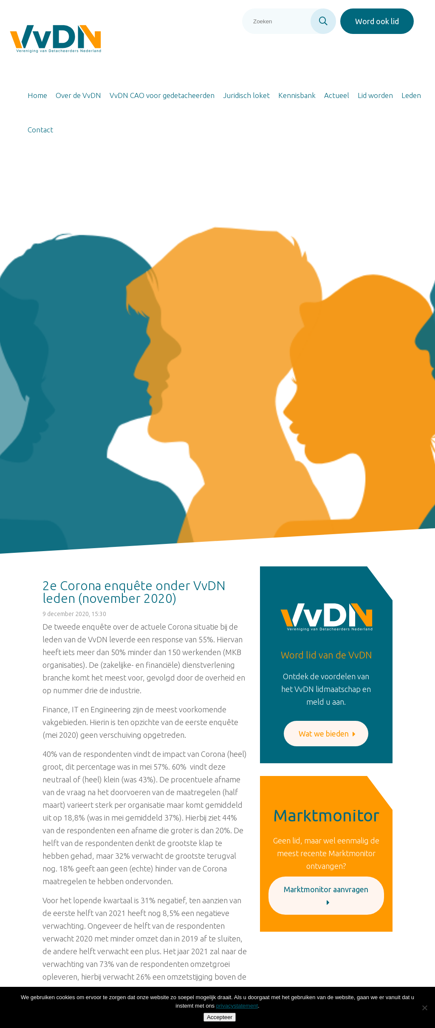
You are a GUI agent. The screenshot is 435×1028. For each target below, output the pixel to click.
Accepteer (219, 1017)
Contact (40, 130)
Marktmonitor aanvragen (326, 895)
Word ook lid (377, 21)
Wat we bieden (327, 733)
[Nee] (424, 1007)
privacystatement (237, 1006)
